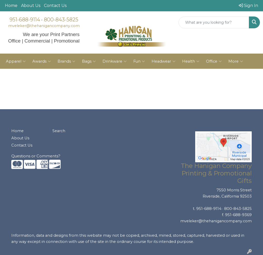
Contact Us (55, 5)
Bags (89, 61)
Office (214, 61)
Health (190, 61)
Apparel (16, 61)
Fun (139, 61)
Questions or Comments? (35, 156)
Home (11, 5)
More (235, 61)
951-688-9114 (25, 19)
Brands (66, 61)
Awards (41, 61)
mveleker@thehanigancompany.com (44, 25)
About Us (30, 5)
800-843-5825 (61, 19)
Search (58, 131)
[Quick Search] (214, 22)
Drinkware (114, 61)
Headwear (163, 61)
